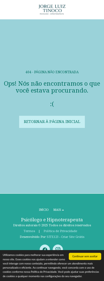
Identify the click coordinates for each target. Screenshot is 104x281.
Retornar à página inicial (52, 121)
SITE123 (53, 237)
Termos (29, 231)
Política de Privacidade (60, 231)
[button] (6, 9)
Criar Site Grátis (72, 237)
